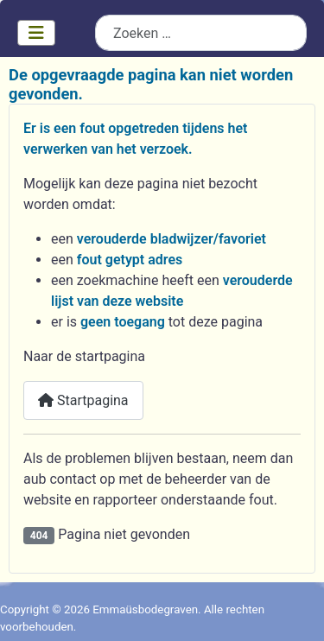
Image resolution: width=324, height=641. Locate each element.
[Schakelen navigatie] (36, 33)
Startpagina (83, 400)
